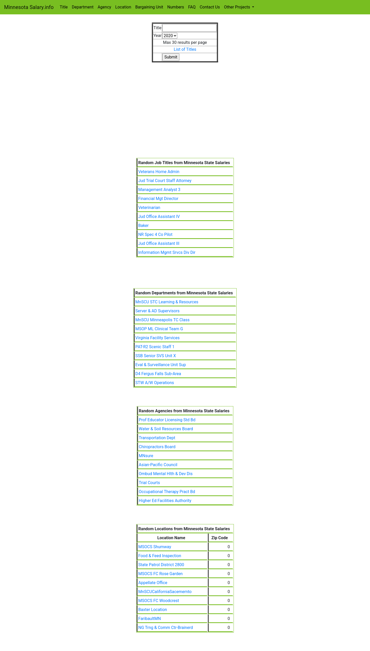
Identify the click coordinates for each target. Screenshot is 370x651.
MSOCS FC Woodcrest (158, 600)
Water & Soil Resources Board (166, 428)
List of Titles (185, 49)
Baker (143, 225)
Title (64, 7)
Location (123, 7)
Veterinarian (149, 207)
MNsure (146, 455)
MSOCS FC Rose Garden (160, 573)
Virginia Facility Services (157, 337)
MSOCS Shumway (154, 546)
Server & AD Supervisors (157, 310)
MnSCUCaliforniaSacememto (164, 591)
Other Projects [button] (237, 7)
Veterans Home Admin (158, 171)
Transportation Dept (157, 437)
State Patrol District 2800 (161, 564)
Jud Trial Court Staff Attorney (164, 180)
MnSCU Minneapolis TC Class (162, 319)
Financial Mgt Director (158, 198)
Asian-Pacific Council (158, 464)
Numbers (175, 7)
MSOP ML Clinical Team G (159, 328)
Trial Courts (149, 482)
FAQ (192, 7)
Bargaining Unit (149, 7)
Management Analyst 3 (159, 189)
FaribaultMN (149, 618)
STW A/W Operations (154, 382)
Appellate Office (152, 582)
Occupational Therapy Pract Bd (167, 491)
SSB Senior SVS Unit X (155, 355)
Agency (104, 7)
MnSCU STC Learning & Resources (166, 301)
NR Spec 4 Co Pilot (155, 234)
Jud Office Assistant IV (159, 216)
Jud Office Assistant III (158, 243)
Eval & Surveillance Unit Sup (160, 364)
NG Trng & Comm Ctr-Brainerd (165, 627)
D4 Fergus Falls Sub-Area (158, 373)
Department (83, 7)
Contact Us (210, 7)
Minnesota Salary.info (29, 7)
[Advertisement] (185, 119)
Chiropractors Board (157, 446)
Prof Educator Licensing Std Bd (167, 419)
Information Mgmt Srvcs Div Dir (167, 252)
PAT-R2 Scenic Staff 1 (154, 346)
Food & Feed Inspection (159, 555)
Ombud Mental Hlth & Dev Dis (165, 473)
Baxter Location (152, 609)
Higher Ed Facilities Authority (165, 500)
